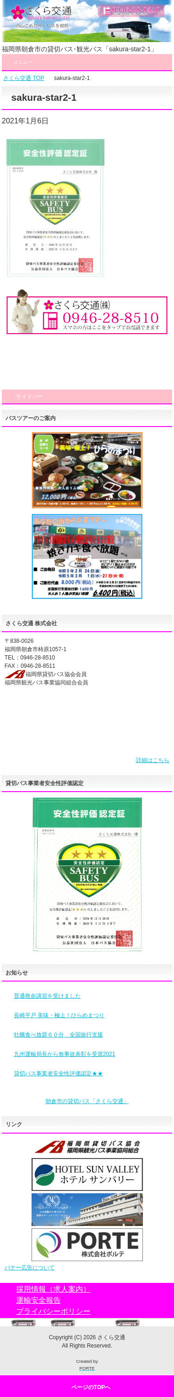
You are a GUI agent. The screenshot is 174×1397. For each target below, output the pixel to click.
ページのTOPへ (90, 1387)
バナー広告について (30, 1267)
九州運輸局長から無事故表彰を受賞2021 (65, 1054)
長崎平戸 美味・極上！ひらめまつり (59, 1015)
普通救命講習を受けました (47, 996)
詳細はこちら (152, 760)
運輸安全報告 (38, 1300)
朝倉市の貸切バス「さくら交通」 (87, 1101)
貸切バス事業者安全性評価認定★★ (58, 1073)
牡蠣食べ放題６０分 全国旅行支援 (58, 1034)
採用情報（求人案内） (53, 1289)
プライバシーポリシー (53, 1311)
